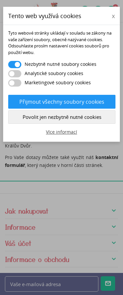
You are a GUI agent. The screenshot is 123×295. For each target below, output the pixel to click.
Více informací (61, 132)
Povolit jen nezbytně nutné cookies (62, 117)
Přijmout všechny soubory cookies (61, 101)
